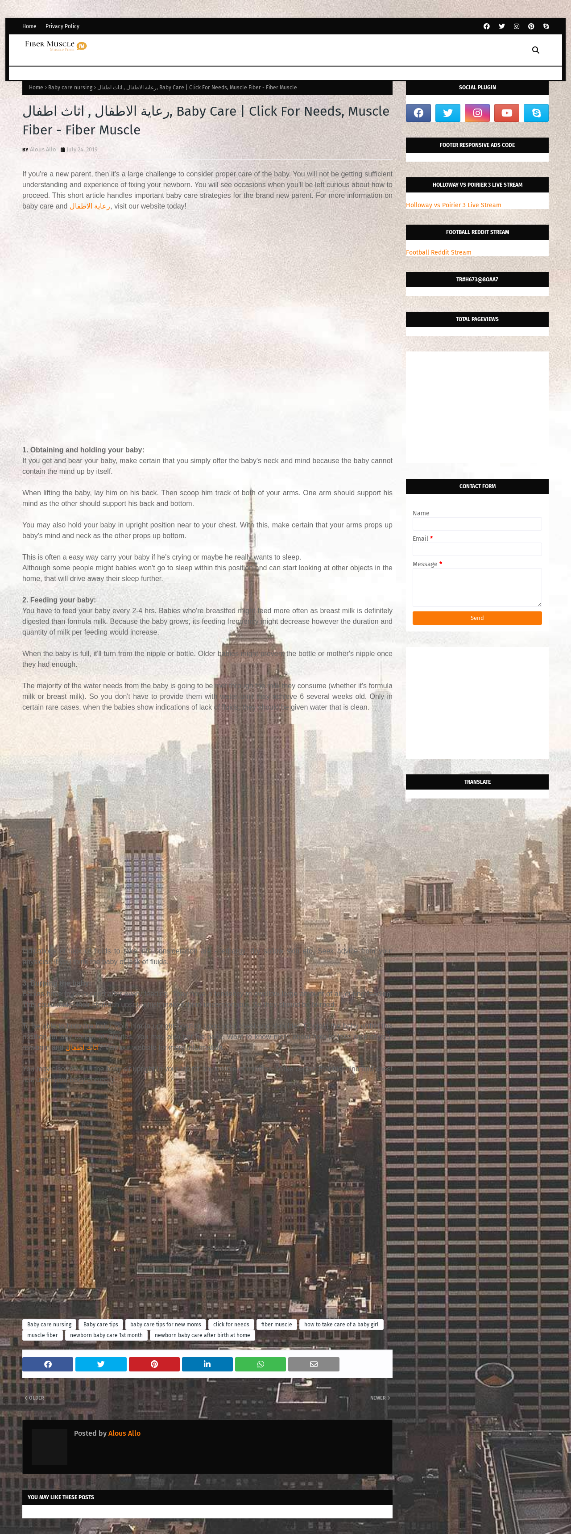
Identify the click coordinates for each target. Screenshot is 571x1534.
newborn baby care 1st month (106, 1335)
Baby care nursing (70, 87)
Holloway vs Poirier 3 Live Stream (453, 205)
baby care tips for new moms (165, 1324)
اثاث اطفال (82, 1047)
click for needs (231, 1324)
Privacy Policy (62, 26)
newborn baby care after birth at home (202, 1335)
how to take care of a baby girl (341, 1324)
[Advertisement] (207, 323)
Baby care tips (100, 1324)
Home (29, 26)
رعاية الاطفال (90, 206)
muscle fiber (42, 1335)
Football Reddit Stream (439, 252)
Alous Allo (43, 149)
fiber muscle (276, 1324)
